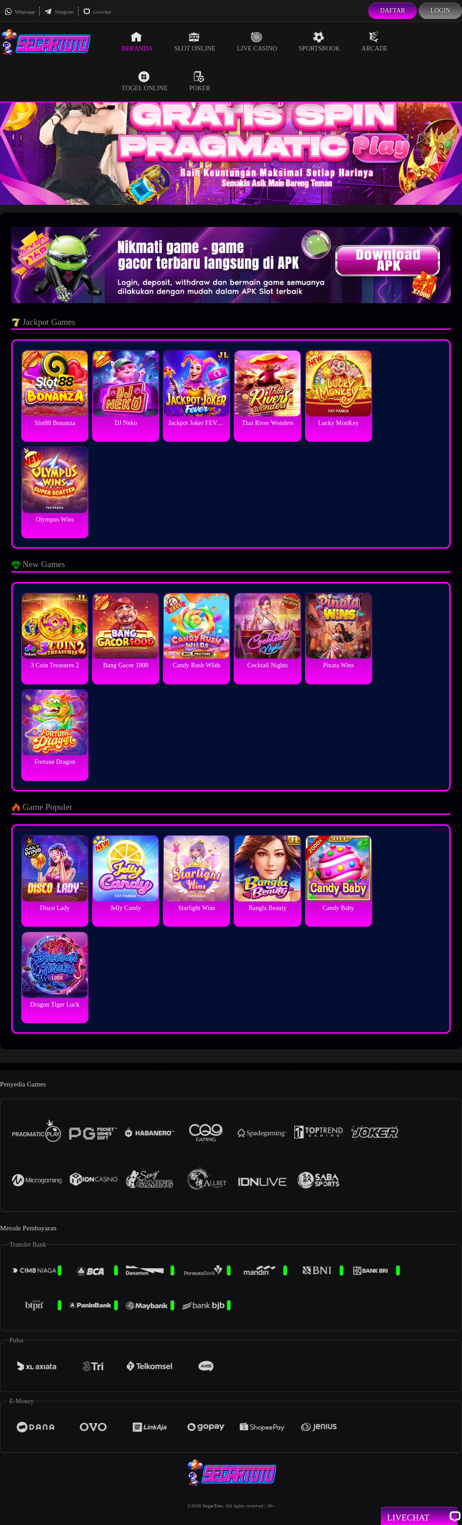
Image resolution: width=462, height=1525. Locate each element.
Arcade (374, 41)
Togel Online (145, 81)
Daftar (392, 10)
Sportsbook (319, 41)
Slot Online (194, 41)
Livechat (97, 11)
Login (440, 10)
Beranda (137, 41)
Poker (199, 81)
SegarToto (213, 1505)
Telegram (59, 11)
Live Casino (257, 41)
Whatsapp (20, 11)
